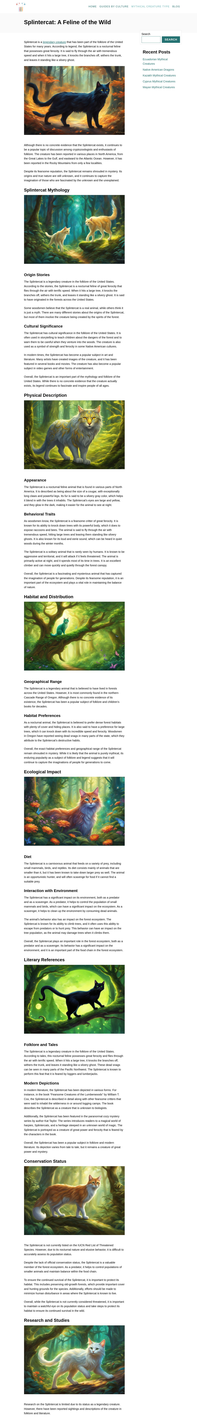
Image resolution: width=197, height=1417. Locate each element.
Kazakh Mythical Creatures (159, 75)
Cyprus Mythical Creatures (159, 81)
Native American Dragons (158, 69)
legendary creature (54, 42)
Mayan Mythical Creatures (159, 87)
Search (146, 34)
